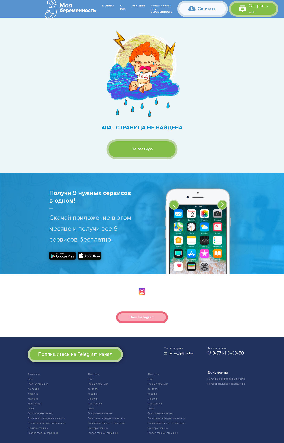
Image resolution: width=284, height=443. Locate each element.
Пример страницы (38, 428)
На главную (142, 149)
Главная (108, 5)
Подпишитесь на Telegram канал (75, 354)
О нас (123, 7)
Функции (138, 5)
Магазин (33, 398)
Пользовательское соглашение (46, 423)
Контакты (33, 389)
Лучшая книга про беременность (161, 9)
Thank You (34, 374)
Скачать (202, 8)
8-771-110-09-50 (228, 353)
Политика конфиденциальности (46, 418)
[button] (174, 205)
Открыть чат (253, 9)
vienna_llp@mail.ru (181, 353)
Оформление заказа (40, 413)
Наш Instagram (142, 317)
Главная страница (38, 384)
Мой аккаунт (35, 403)
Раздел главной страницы (43, 433)
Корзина (33, 393)
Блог (30, 379)
